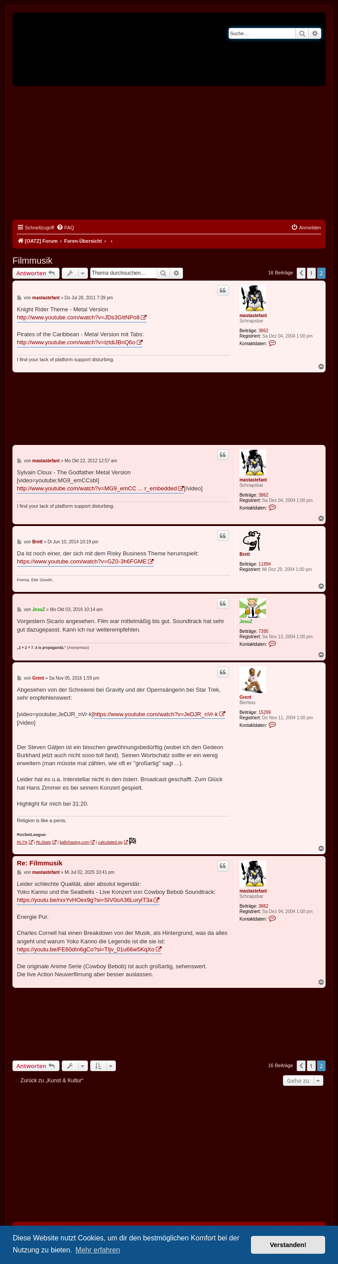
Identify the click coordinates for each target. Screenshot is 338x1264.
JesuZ (245, 621)
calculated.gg (110, 842)
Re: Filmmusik (40, 863)
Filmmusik (32, 260)
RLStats (43, 842)
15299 (264, 712)
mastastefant (253, 315)
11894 (264, 564)
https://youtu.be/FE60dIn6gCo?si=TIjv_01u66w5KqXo (86, 949)
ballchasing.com (74, 842)
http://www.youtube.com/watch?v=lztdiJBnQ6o (76, 342)
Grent (245, 697)
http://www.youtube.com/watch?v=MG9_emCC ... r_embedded (97, 488)
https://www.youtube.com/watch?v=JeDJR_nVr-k (156, 714)
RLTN (22, 842)
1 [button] (311, 273)
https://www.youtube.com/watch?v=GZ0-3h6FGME (82, 561)
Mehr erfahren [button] (98, 1250)
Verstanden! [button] (288, 1244)
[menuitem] (65, 227)
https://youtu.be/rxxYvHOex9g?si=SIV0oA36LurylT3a (84, 900)
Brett (244, 554)
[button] (301, 273)
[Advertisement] (169, 152)
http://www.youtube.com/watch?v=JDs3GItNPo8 (78, 317)
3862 (263, 330)
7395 (263, 631)
